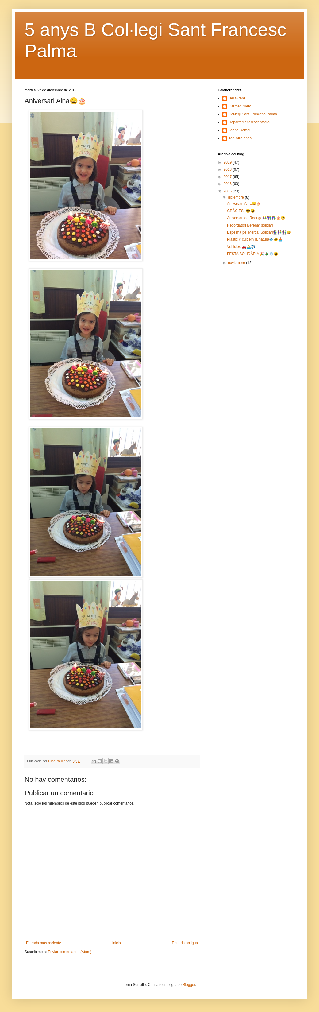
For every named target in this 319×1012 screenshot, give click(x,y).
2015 (228, 191)
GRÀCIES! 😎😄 (241, 211)
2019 (228, 162)
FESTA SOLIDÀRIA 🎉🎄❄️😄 (252, 254)
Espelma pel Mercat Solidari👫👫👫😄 (259, 232)
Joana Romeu (240, 130)
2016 (228, 184)
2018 (228, 169)
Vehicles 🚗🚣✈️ (241, 247)
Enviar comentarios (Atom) (69, 952)
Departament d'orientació (249, 122)
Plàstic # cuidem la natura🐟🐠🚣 (255, 239)
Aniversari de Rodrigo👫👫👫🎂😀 (256, 218)
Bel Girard (237, 98)
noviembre (237, 263)
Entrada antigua (185, 943)
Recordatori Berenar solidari (250, 225)
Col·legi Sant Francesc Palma (253, 114)
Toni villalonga (240, 138)
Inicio (116, 943)
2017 (228, 177)
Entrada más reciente (43, 943)
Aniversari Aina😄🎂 (244, 203)
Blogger (189, 985)
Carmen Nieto (240, 106)
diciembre (236, 197)
